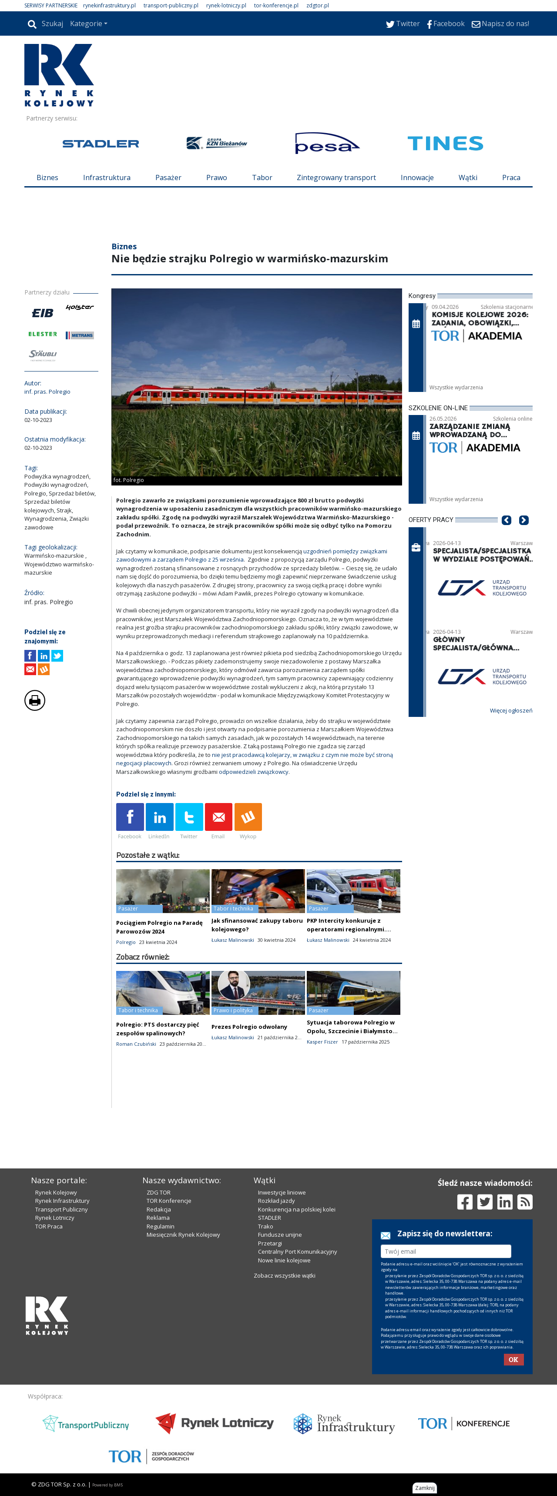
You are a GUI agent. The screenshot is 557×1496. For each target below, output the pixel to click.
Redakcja (159, 1209)
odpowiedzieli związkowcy (254, 772)
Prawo (216, 177)
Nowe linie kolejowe (284, 1260)
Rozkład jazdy (276, 1201)
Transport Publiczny (61, 1209)
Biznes (47, 177)
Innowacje (417, 177)
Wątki (468, 177)
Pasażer (168, 177)
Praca (511, 177)
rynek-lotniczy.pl (226, 5)
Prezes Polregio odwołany (249, 1027)
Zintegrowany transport (336, 177)
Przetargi (270, 1243)
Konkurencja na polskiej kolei (297, 1209)
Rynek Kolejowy (56, 1192)
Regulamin (160, 1226)
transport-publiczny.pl (171, 5)
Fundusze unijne (280, 1234)
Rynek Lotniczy (54, 1218)
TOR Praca (49, 1226)
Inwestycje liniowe (282, 1192)
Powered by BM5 (107, 1485)
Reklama (158, 1218)
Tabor (262, 177)
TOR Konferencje (169, 1201)
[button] (506, 533)
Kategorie (86, 23)
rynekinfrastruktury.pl (109, 5)
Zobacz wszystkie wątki (284, 1275)
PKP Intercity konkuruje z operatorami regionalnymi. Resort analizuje (346, 929)
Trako (265, 1226)
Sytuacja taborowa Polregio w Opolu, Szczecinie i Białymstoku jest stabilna (353, 1031)
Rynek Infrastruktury (62, 1201)
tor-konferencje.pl (276, 5)
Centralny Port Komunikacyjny (297, 1251)
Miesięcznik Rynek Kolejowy (183, 1234)
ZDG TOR (159, 1192)
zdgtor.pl (317, 5)
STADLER (269, 1218)
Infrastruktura (107, 177)
